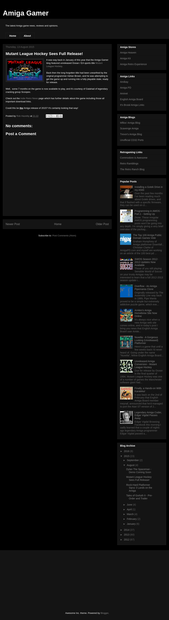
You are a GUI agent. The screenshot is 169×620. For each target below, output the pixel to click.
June (130, 504)
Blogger (104, 613)
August (131, 465)
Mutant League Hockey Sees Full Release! (139, 478)
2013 (127, 534)
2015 (127, 456)
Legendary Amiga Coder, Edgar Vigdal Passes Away (148, 415)
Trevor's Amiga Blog (131, 134)
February (132, 519)
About (27, 35)
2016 (127, 451)
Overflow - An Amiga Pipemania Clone (146, 288)
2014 (127, 529)
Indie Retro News (29, 98)
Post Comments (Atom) (64, 235)
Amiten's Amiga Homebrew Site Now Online (146, 313)
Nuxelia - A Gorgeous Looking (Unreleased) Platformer (146, 340)
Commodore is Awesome (133, 157)
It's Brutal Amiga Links (132, 105)
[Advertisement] (31, 578)
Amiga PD (125, 87)
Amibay (124, 81)
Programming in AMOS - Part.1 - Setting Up (148, 212)
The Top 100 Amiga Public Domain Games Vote (147, 237)
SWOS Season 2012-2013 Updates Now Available (146, 262)
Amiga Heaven (128, 52)
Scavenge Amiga (129, 128)
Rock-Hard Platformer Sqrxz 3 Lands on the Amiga (139, 487)
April (129, 509)
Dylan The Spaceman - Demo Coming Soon (138, 471)
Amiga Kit (125, 58)
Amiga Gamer (26, 13)
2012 (127, 539)
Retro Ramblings (129, 163)
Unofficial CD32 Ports (132, 140)
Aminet (124, 93)
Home (12, 35)
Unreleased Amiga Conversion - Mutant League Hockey (146, 364)
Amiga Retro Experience (133, 64)
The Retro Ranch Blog (132, 169)
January (131, 523)
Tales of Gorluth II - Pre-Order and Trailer (139, 497)
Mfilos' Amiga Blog (130, 122)
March (130, 514)
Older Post (102, 224)
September (133, 460)
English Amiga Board (131, 99)
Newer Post (13, 224)
